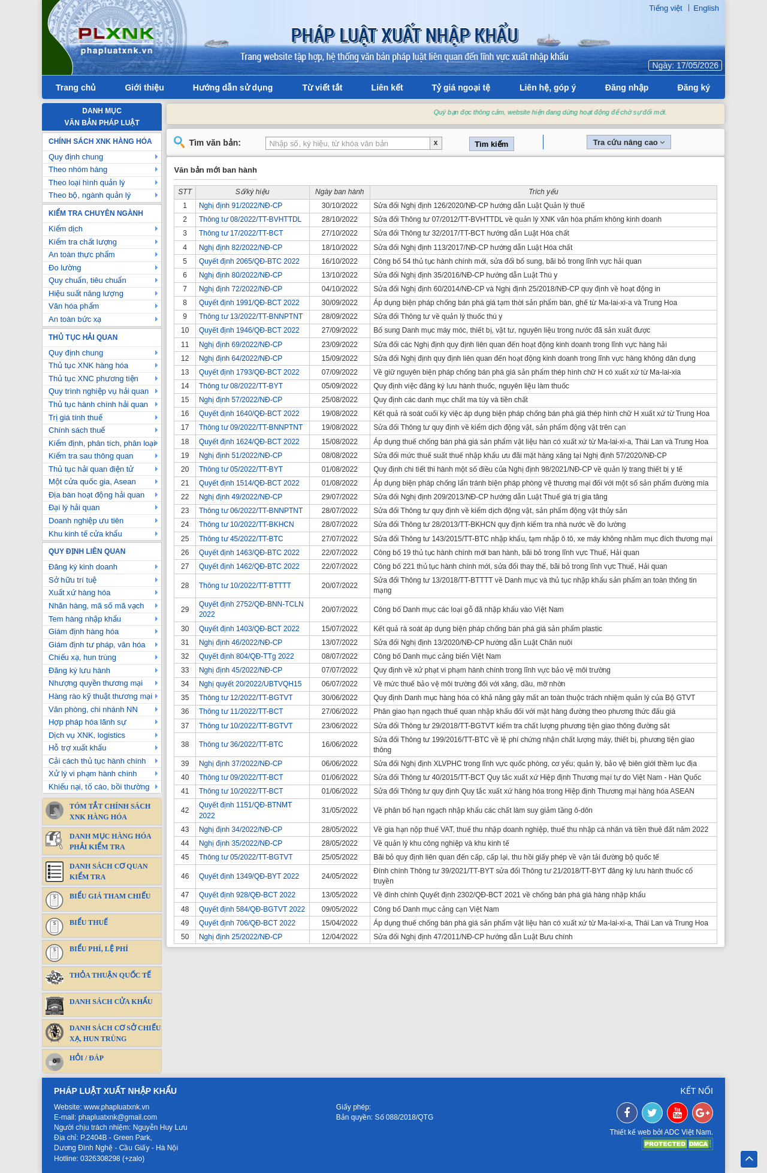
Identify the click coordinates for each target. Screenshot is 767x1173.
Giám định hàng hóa (103, 631)
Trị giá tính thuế (103, 417)
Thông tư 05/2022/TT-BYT (241, 469)
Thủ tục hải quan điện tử (103, 469)
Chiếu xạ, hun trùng (103, 657)
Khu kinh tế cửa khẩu (103, 533)
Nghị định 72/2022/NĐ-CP (240, 289)
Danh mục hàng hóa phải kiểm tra (99, 841)
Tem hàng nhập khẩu (103, 618)
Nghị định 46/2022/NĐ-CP (240, 642)
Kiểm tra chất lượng (103, 241)
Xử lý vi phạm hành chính (103, 773)
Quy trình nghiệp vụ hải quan (103, 391)
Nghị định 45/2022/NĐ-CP (240, 670)
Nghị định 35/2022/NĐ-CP (240, 843)
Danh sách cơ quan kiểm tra (97, 871)
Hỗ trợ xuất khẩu (103, 747)
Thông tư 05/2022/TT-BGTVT (246, 857)
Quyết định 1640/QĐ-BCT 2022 (249, 413)
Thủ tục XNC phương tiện (103, 378)
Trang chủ (76, 87)
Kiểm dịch (103, 228)
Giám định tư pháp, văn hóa (103, 644)
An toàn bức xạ (103, 319)
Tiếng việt (665, 8)
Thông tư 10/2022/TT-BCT (241, 791)
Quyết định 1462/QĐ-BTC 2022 (249, 566)
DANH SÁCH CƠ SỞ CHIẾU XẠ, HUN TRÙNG (103, 1033)
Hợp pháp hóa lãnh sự (103, 721)
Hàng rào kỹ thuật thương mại (103, 696)
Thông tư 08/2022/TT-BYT (241, 386)
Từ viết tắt (323, 87)
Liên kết (387, 87)
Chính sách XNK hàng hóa (100, 141)
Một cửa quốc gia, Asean (103, 481)
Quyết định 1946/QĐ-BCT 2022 (249, 330)
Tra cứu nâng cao (629, 142)
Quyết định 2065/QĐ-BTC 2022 (249, 261)
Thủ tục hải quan (83, 337)
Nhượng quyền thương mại (103, 683)
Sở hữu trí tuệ (103, 579)
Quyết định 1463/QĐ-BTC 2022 (249, 552)
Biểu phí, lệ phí (87, 953)
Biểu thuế (77, 927)
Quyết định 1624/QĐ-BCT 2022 (249, 442)
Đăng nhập (627, 87)
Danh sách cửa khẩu (99, 1006)
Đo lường (103, 267)
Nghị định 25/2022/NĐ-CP (240, 937)
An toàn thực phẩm (103, 254)
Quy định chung (103, 156)
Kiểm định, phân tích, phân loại (103, 443)
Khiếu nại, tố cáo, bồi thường (103, 786)
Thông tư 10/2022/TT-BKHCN (246, 524)
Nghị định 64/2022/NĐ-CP (240, 358)
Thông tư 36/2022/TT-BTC (241, 744)
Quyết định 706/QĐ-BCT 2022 (247, 923)
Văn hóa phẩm (103, 305)
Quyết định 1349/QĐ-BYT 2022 (249, 876)
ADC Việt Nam (688, 1132)
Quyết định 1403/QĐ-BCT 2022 (249, 629)
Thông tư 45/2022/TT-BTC (241, 539)
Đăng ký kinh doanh (103, 566)
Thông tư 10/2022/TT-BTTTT (245, 585)
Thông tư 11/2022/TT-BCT (241, 711)
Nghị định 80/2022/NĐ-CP (240, 275)
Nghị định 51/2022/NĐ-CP (240, 455)
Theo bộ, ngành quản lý (103, 195)
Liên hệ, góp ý (548, 87)
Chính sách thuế (103, 430)
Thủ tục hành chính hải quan (103, 404)
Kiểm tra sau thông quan (103, 455)
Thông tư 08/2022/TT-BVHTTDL (250, 219)
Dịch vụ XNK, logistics (103, 735)
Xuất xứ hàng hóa (103, 592)
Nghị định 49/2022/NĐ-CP (240, 497)
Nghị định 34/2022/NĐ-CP (240, 829)
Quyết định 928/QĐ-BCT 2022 (247, 895)
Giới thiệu (144, 87)
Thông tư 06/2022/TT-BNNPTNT (251, 510)
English (706, 8)
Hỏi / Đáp (75, 1062)
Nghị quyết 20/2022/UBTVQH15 (250, 684)
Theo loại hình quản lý (103, 182)
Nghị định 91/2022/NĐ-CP (240, 205)
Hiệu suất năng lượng (103, 293)
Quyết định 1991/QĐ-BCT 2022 (249, 302)
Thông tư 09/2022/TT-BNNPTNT (251, 427)
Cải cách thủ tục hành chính (103, 760)
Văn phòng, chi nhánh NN (103, 709)
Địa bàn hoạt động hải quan (103, 494)
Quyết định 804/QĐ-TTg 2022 (246, 656)
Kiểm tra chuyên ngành (96, 213)
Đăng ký (694, 87)
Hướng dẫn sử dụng (233, 87)
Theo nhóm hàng (103, 169)
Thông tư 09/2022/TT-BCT (241, 777)
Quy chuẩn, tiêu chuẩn (103, 280)
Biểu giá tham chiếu (98, 900)
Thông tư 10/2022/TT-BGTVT (246, 726)
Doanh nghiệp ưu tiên (103, 520)
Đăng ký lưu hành (103, 670)
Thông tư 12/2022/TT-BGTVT (246, 697)
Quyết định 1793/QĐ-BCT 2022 (249, 372)
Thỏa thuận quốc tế (98, 977)
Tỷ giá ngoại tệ (461, 87)
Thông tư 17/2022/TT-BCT (241, 233)
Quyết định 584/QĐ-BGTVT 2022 (252, 909)
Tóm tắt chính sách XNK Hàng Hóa (98, 811)
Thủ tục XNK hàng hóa (103, 365)
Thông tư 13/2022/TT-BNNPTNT (251, 316)
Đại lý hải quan (103, 507)
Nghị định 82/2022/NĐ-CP (240, 247)
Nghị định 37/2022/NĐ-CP (240, 763)
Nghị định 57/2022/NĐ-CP (240, 400)
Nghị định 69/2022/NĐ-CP (240, 344)
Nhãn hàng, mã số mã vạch (103, 605)
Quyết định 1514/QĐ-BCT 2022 (249, 483)
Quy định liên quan (87, 551)
